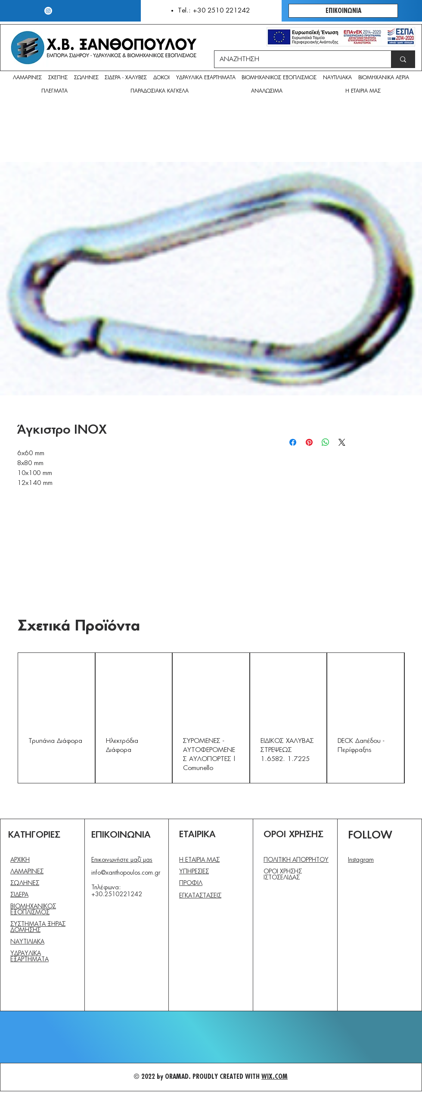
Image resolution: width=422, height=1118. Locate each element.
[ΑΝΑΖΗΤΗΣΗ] (296, 59)
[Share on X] (342, 442)
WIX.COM (274, 1076)
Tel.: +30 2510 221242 (214, 10)
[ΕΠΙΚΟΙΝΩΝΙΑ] (343, 11)
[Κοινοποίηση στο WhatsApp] (325, 442)
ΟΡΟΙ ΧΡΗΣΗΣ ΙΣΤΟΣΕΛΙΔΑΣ (283, 875)
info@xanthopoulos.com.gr (125, 873)
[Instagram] (48, 11)
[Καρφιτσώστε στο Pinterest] (309, 442)
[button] (267, 91)
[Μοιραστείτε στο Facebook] (293, 442)
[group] (211, 718)
